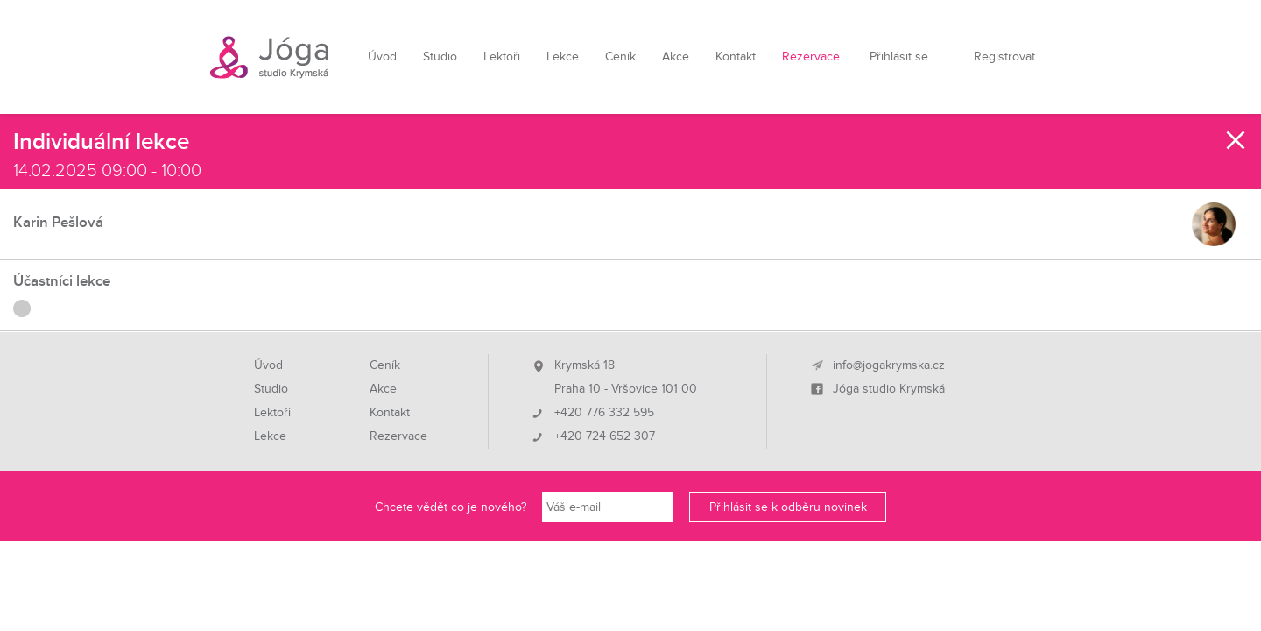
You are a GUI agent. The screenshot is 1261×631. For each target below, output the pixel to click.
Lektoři (501, 56)
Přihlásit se (899, 56)
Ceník (620, 56)
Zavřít (1236, 140)
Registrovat (1004, 56)
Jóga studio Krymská (889, 389)
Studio (440, 56)
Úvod (382, 56)
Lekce (562, 56)
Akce (675, 56)
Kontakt (735, 56)
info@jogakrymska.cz (889, 365)
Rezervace (811, 56)
